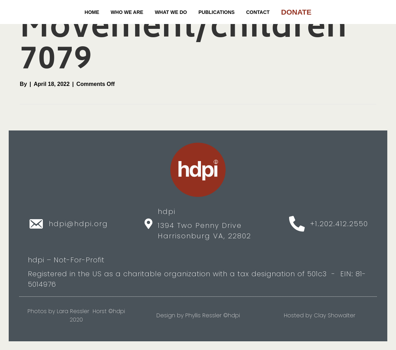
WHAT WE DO (171, 12)
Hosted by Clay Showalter (319, 315)
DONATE (296, 12)
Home (92, 12)
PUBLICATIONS (217, 12)
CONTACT (258, 12)
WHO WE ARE (127, 12)
